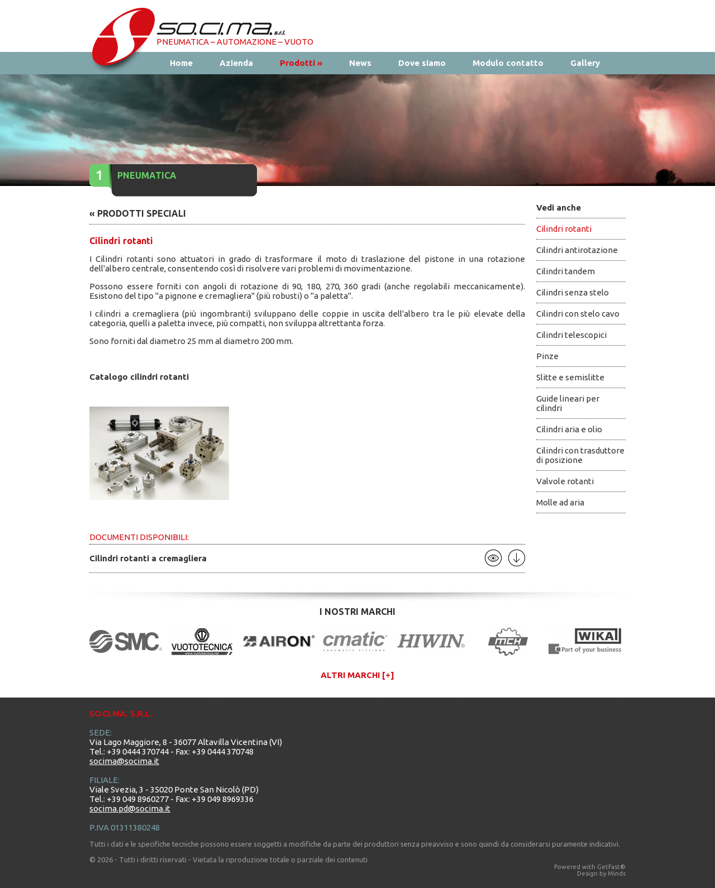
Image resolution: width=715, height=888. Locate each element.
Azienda (236, 63)
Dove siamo (422, 63)
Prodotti (301, 63)
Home (181, 63)
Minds (617, 873)
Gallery (585, 63)
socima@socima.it (124, 761)
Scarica (516, 558)
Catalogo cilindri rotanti (139, 376)
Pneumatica (147, 175)
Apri (493, 558)
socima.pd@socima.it (129, 808)
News (360, 63)
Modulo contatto (508, 63)
